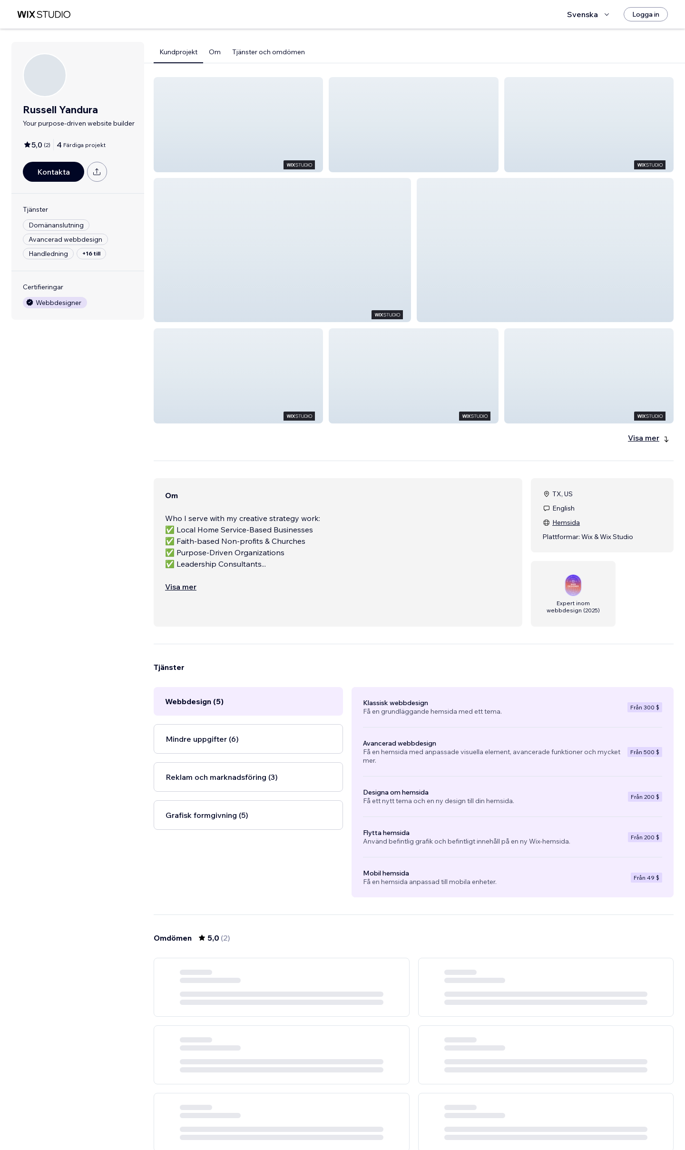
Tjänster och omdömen (268, 52)
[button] (238, 124)
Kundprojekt (178, 52)
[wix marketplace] (43, 14)
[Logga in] (646, 14)
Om (215, 52)
